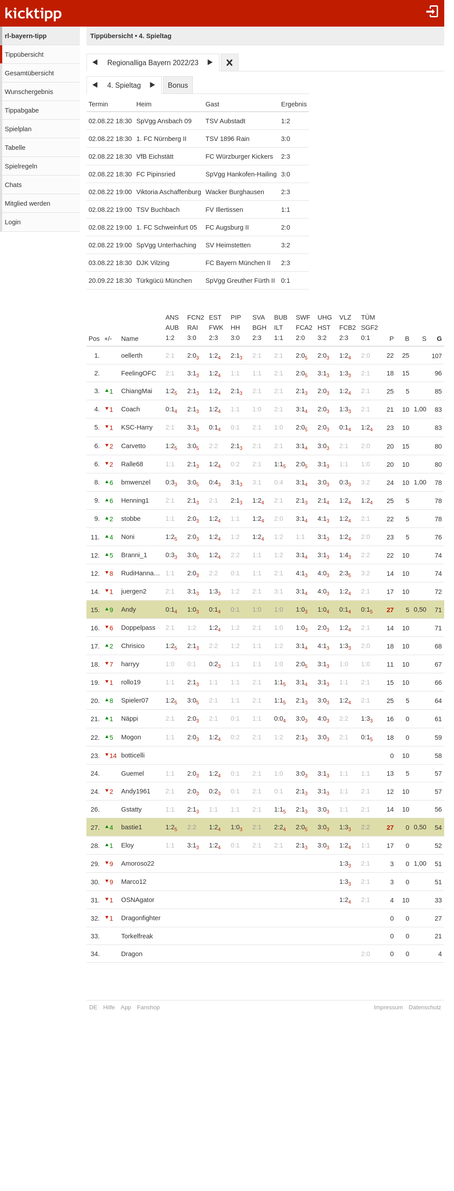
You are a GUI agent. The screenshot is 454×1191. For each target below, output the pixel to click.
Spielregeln (21, 166)
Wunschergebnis (29, 91)
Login (13, 222)
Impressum (377, 1007)
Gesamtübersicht (29, 73)
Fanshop (148, 1007)
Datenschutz (413, 1007)
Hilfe (109, 1007)
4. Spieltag (124, 85)
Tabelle (15, 147)
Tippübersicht (24, 54)
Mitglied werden (28, 203)
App (126, 1007)
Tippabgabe (22, 110)
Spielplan (18, 129)
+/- (108, 338)
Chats (13, 184)
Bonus (178, 85)
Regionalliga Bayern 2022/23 (152, 62)
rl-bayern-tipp (26, 35)
